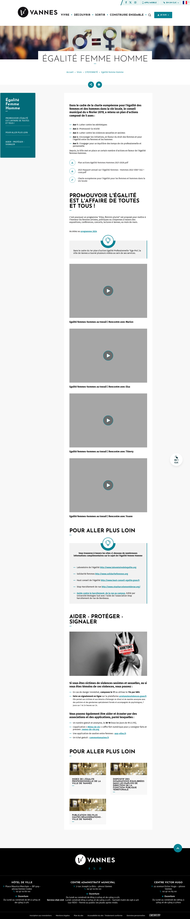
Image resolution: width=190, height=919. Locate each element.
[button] (126, 2)
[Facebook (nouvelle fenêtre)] (126, 3)
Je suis (163, 15)
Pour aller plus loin (17, 132)
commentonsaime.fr (99, 737)
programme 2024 (89, 231)
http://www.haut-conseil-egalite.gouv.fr (120, 580)
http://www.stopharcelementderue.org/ (121, 586)
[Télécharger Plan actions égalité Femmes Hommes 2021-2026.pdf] (108, 163)
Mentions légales (63, 915)
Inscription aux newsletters (41, 915)
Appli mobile (149, 3)
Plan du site (78, 915)
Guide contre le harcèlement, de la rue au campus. (101, 593)
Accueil (69, 72)
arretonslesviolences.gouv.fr (133, 696)
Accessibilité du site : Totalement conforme (104, 915)
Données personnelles (136, 915)
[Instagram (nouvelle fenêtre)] (135, 3)
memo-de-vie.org (91, 729)
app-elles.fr (120, 733)
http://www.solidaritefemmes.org (111, 574)
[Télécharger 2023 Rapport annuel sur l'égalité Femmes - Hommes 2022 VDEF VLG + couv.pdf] (108, 171)
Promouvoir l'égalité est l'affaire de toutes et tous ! (17, 120)
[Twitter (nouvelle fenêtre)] (130, 2)
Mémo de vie (94, 727)
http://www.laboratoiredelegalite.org (118, 567)
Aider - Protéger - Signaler (15, 143)
